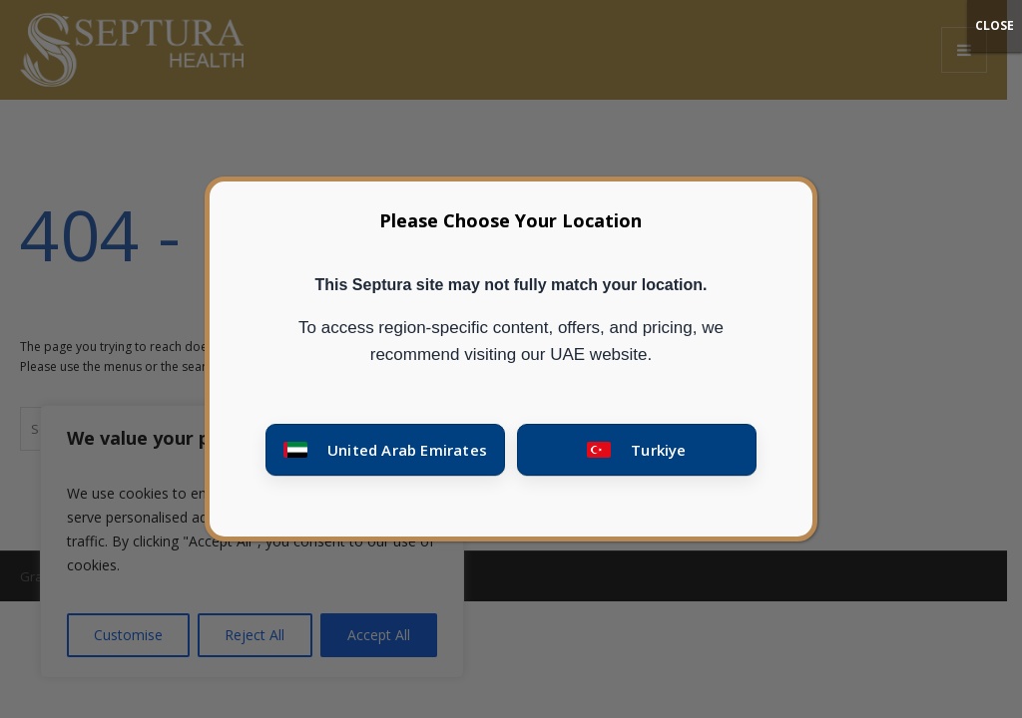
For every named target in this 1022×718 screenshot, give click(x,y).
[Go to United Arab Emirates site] (385, 450)
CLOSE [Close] (994, 25)
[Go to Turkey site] (637, 450)
